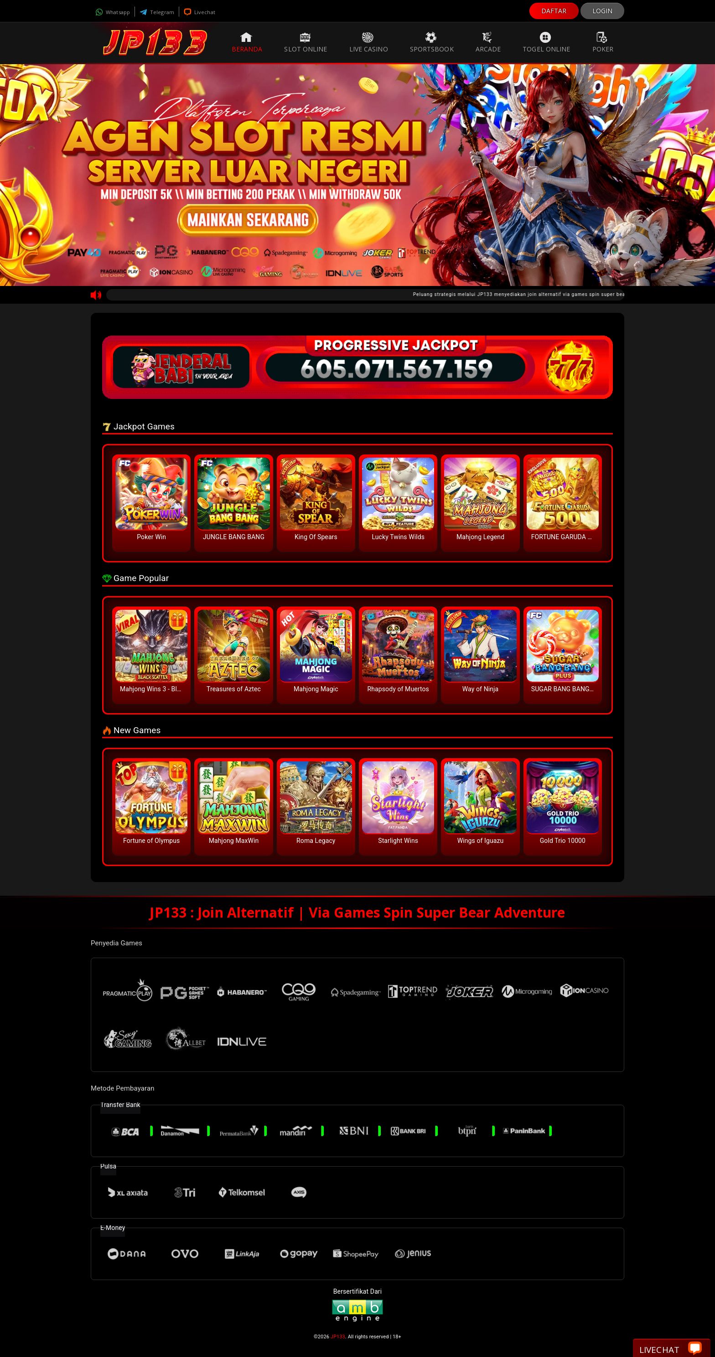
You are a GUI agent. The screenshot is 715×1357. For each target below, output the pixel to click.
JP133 (338, 1337)
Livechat (199, 12)
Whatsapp (112, 12)
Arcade (488, 42)
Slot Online (305, 42)
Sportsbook (432, 42)
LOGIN (602, 10)
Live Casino (368, 42)
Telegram (157, 12)
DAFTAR (554, 10)
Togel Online (546, 42)
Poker (603, 42)
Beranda (247, 42)
